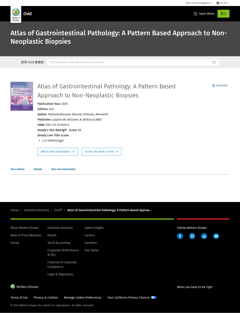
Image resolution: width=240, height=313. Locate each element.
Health (51, 235)
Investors (91, 243)
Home (14, 210)
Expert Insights (94, 228)
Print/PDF (220, 85)
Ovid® (58, 210)
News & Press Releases (25, 235)
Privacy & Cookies (46, 297)
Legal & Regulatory (60, 274)
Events (14, 243)
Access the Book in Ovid (101, 151)
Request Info (58, 151)
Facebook (180, 236)
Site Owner (92, 250)
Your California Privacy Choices (128, 297)
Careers (90, 235)
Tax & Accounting (58, 243)
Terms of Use (19, 297)
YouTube (216, 236)
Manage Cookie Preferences (82, 297)
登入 (223, 13)
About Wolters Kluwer (24, 228)
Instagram (192, 236)
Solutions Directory (36, 210)
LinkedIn (204, 236)
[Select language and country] (223, 3)
